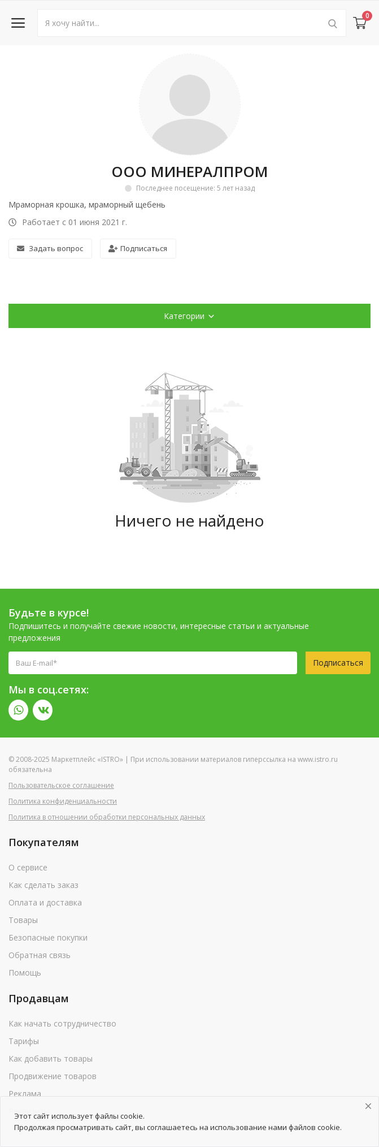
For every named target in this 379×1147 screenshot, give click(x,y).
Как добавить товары (50, 1058)
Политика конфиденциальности (62, 801)
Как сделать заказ (43, 884)
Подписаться (137, 248)
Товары (23, 920)
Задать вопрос (50, 248)
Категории (189, 316)
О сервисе (27, 867)
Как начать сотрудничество (62, 1023)
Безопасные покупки (48, 937)
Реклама (24, 1093)
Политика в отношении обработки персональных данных (106, 817)
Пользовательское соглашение (61, 785)
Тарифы (23, 1041)
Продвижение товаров (52, 1076)
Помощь (24, 972)
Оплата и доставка (45, 902)
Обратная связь (39, 955)
